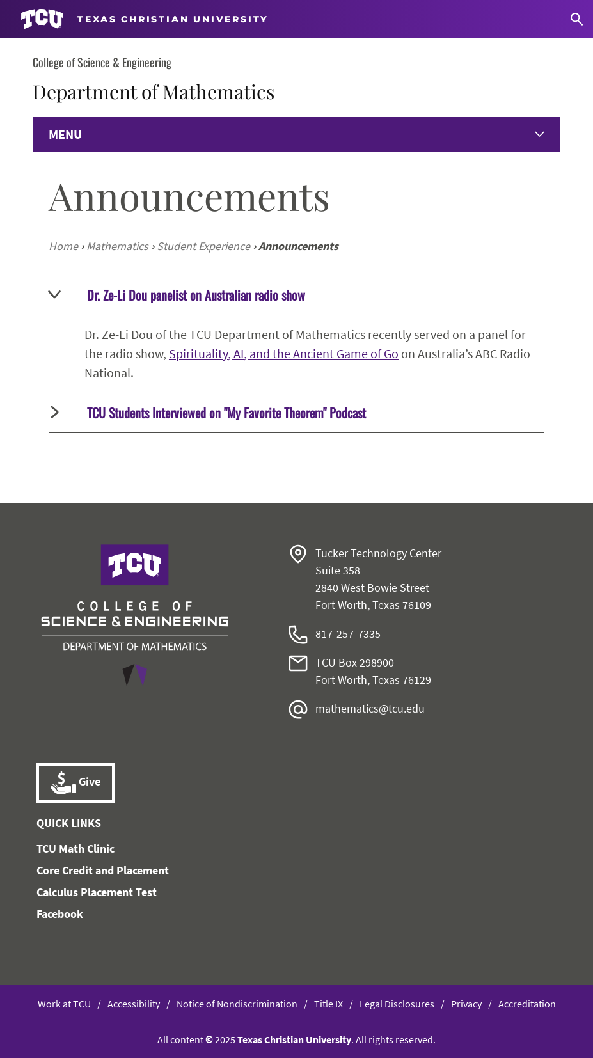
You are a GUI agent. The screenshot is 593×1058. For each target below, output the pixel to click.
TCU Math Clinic (75, 848)
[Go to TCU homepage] (144, 19)
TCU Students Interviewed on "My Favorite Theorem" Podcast (208, 412)
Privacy (466, 1003)
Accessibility (133, 1003)
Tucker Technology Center (378, 553)
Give (75, 782)
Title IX (328, 1003)
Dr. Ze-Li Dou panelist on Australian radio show (177, 294)
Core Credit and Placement (102, 870)
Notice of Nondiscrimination (237, 1003)
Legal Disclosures (397, 1003)
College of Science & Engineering (102, 62)
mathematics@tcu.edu (370, 708)
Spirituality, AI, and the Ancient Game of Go (284, 353)
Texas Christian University (294, 1039)
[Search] (576, 19)
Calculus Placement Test (96, 892)
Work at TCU (64, 1003)
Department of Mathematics (153, 91)
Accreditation (527, 1003)
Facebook (59, 913)
